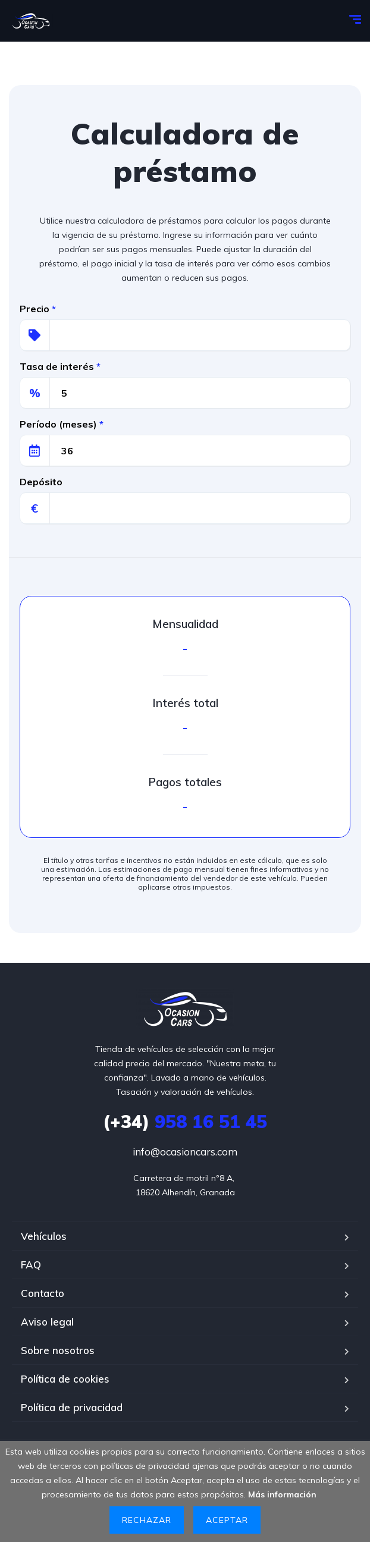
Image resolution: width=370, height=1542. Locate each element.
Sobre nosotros (58, 1350)
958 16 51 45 (185, 1121)
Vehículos (44, 1236)
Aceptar (227, 1520)
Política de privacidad (72, 1407)
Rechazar (146, 1520)
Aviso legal (47, 1321)
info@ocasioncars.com (185, 1151)
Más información (282, 1494)
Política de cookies (65, 1379)
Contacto (42, 1293)
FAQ (31, 1264)
